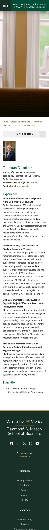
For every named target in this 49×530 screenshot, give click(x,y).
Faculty (24, 500)
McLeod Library (24, 519)
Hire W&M (24, 524)
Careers (24, 490)
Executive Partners (20, 122)
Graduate (24, 485)
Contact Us (24, 456)
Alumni (24, 495)
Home (5, 122)
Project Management (25, 125)
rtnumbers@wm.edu (19, 186)
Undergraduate (24, 480)
